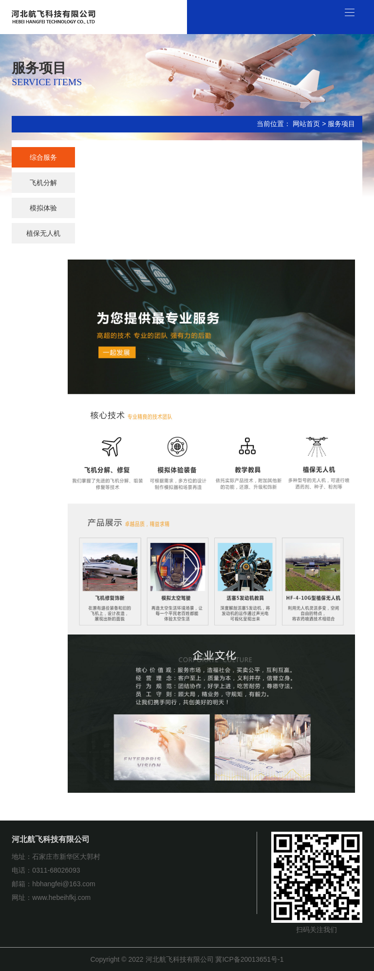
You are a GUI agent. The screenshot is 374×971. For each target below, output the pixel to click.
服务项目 (341, 124)
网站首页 (306, 124)
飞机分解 (43, 183)
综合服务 (43, 157)
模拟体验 (43, 208)
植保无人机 (43, 233)
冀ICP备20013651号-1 (249, 959)
